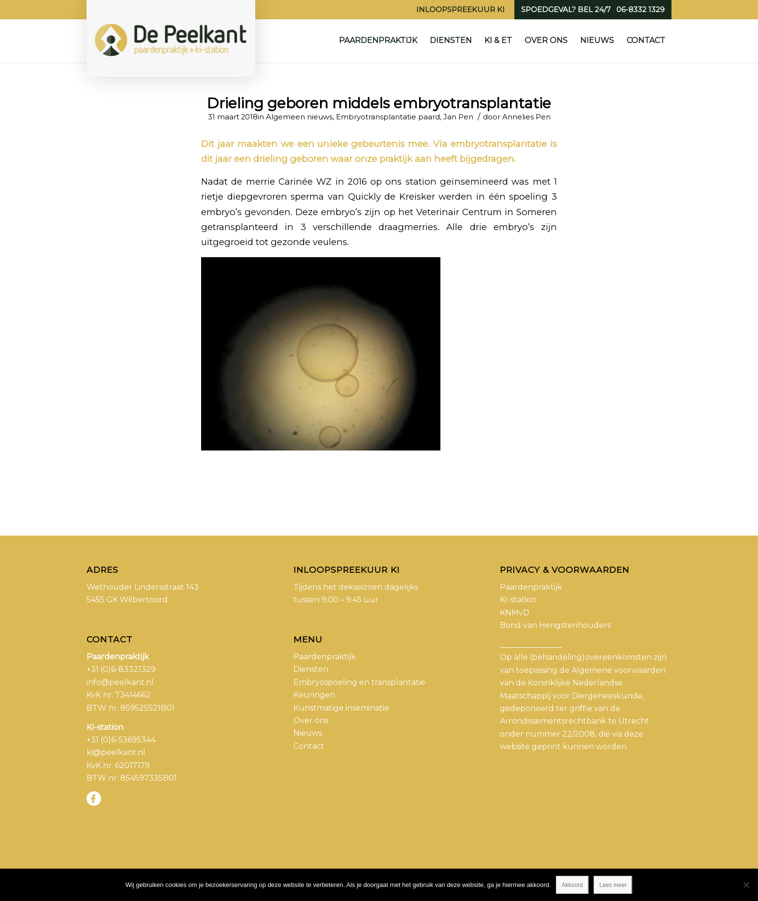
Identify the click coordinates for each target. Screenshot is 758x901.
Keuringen (314, 694)
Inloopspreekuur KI (460, 9)
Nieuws (307, 733)
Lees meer (613, 885)
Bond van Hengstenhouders (555, 625)
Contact (308, 746)
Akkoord (572, 885)
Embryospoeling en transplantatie (359, 682)
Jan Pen (458, 117)
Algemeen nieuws (299, 117)
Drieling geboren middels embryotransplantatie (379, 103)
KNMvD (514, 612)
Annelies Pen (526, 117)
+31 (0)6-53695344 (121, 739)
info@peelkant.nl (120, 682)
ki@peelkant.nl (116, 752)
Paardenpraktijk (324, 656)
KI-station (518, 599)
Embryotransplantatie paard (388, 117)
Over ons (310, 720)
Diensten (310, 669)
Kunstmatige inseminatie (341, 707)
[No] (746, 884)
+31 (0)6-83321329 (121, 669)
